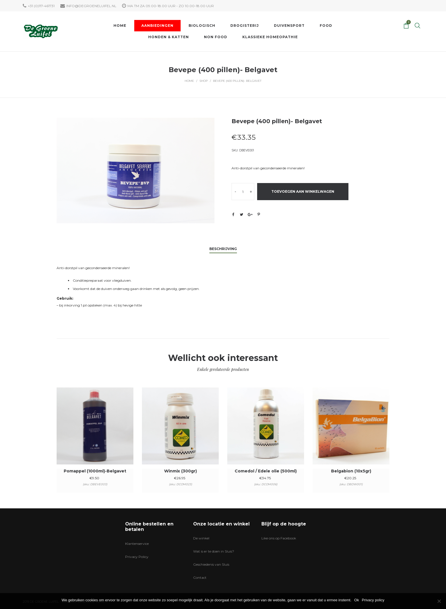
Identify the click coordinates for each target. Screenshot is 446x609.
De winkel (201, 538)
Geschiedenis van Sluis (211, 564)
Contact (200, 577)
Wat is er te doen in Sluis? (213, 551)
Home (189, 81)
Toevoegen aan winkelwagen (302, 191)
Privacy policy (373, 600)
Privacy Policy (136, 557)
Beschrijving (223, 249)
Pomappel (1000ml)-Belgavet (95, 471)
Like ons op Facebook (278, 538)
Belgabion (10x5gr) (351, 471)
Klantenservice (137, 543)
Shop (203, 81)
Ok (356, 600)
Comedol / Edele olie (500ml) (266, 471)
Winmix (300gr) (180, 471)
